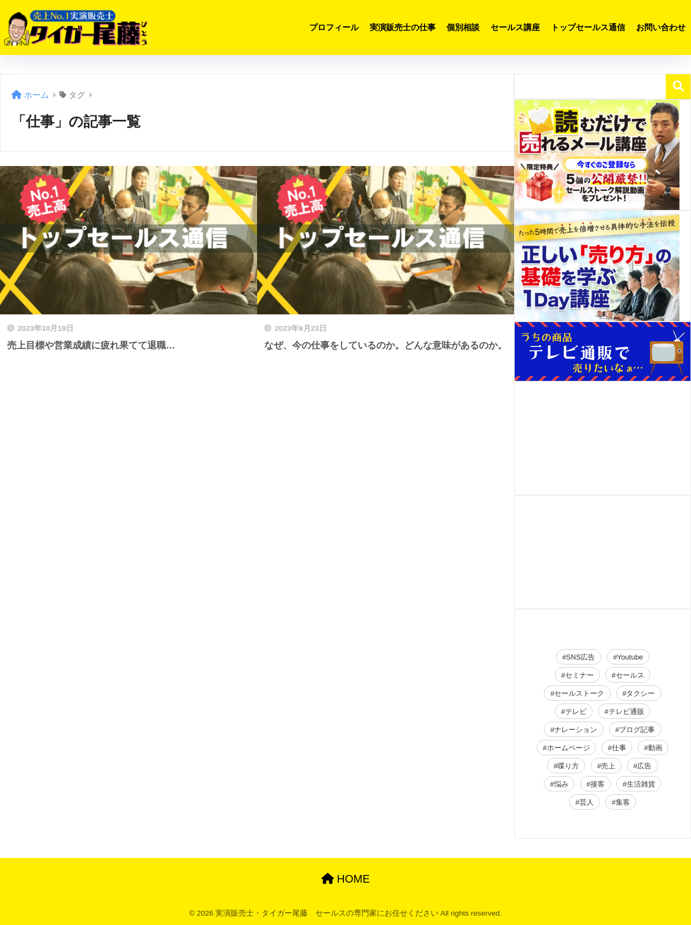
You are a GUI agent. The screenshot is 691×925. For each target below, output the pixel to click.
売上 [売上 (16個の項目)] (608, 766)
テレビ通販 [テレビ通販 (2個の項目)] (626, 711)
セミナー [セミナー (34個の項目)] (579, 675)
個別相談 (463, 27)
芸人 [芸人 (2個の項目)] (586, 802)
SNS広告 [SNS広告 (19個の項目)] (580, 657)
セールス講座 (515, 27)
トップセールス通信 (588, 27)
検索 (678, 86)
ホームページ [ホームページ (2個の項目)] (568, 748)
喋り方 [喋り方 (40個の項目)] (568, 766)
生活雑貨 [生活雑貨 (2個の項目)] (641, 784)
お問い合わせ (661, 27)
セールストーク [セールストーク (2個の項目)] (579, 693)
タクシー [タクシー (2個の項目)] (640, 693)
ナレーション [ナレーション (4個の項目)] (575, 729)
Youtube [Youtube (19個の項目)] (630, 657)
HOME (345, 879)
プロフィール (334, 27)
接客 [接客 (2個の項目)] (597, 784)
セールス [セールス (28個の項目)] (630, 675)
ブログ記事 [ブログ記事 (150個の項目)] (637, 729)
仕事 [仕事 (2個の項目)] (619, 748)
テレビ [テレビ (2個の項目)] (576, 711)
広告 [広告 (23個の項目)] (644, 766)
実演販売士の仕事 (403, 27)
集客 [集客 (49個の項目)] (623, 802)
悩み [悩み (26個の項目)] (561, 784)
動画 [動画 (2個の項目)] (655, 748)
